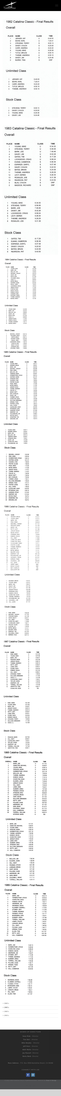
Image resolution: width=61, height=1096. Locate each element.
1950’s (6, 1015)
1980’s (6, 1007)
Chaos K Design (51, 1080)
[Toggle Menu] (56, 5)
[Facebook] (28, 1075)
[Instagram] (33, 1075)
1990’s (6, 1003)
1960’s (6, 1011)
